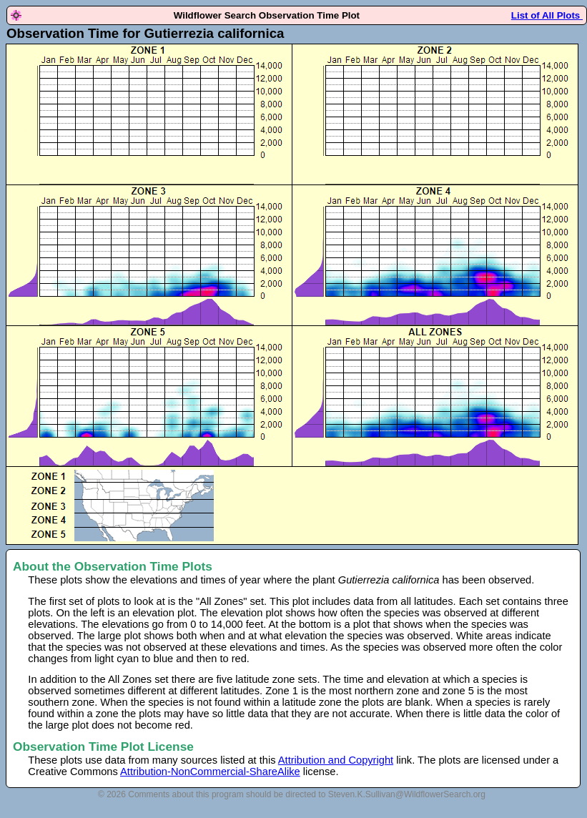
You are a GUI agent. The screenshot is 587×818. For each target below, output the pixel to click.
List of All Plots (547, 15)
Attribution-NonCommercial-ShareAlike (210, 771)
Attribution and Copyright (335, 760)
